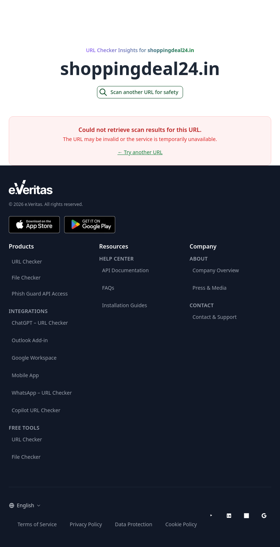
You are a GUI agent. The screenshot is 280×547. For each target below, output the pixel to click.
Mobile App (25, 375)
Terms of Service (37, 524)
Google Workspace (34, 357)
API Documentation (125, 270)
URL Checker (27, 261)
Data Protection (133, 524)
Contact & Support (214, 316)
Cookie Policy (181, 524)
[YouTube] (211, 515)
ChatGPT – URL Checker (40, 322)
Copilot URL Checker (36, 410)
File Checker (26, 277)
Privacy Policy (86, 524)
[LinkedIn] (229, 515)
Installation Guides (124, 305)
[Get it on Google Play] (89, 224)
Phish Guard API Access (40, 293)
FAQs (108, 287)
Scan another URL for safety (138, 92)
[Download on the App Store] (34, 224)
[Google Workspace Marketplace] (264, 515)
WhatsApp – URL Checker (42, 392)
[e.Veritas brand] (140, 187)
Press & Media (209, 287)
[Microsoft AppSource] (246, 515)
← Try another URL (140, 152)
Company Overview (215, 270)
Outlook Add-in (30, 340)
